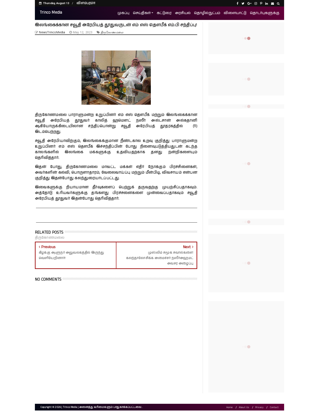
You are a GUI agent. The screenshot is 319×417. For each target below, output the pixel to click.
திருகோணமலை (112, 32)
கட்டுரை (164, 13)
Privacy (259, 407)
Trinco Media (51, 12)
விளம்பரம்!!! (85, 3)
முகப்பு (123, 13)
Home (229, 407)
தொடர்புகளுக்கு (264, 13)
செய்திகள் (142, 13)
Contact (274, 407)
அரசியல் (182, 13)
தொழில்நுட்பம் (207, 13)
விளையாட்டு (235, 13)
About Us (244, 407)
